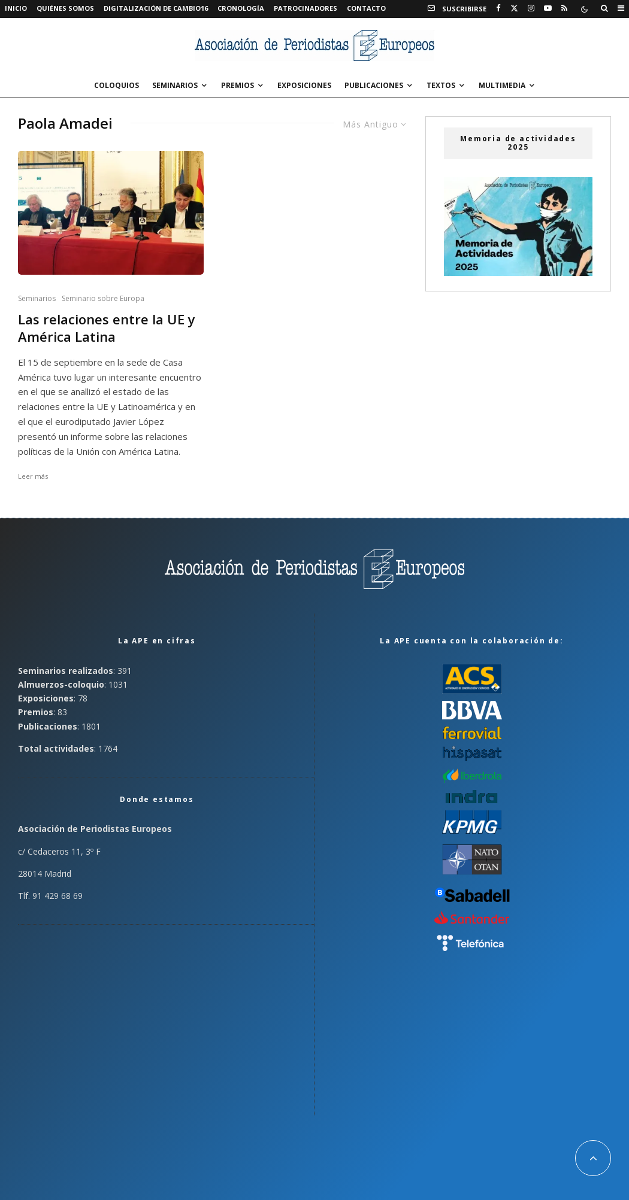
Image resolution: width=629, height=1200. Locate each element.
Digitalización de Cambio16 (156, 8)
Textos (441, 85)
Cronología (240, 8)
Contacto (366, 8)
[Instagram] (531, 8)
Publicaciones (373, 85)
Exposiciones (304, 85)
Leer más (33, 476)
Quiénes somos (65, 8)
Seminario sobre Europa (103, 298)
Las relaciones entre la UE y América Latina (106, 328)
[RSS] (564, 8)
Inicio (16, 8)
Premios (237, 85)
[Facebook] (498, 8)
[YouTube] (548, 8)
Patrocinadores (305, 8)
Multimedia (502, 85)
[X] (514, 8)
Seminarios (175, 85)
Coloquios (116, 85)
